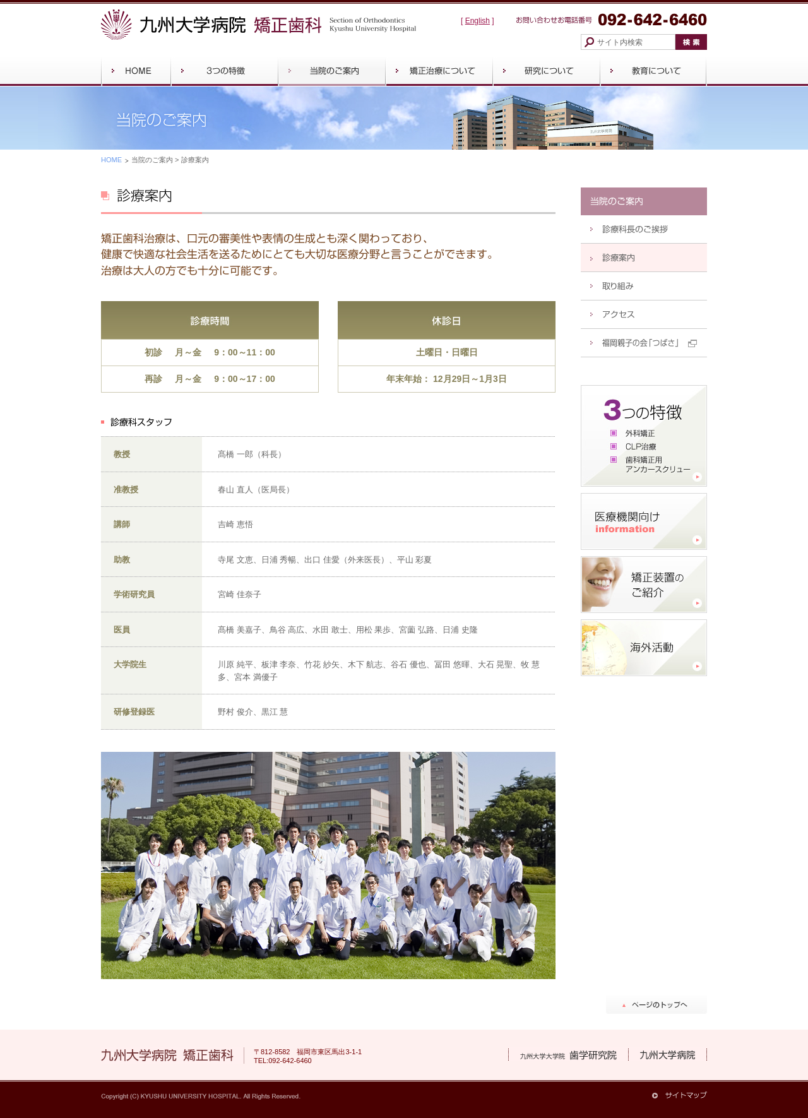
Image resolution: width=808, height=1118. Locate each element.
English (477, 20)
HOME (111, 160)
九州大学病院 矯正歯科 (259, 24)
